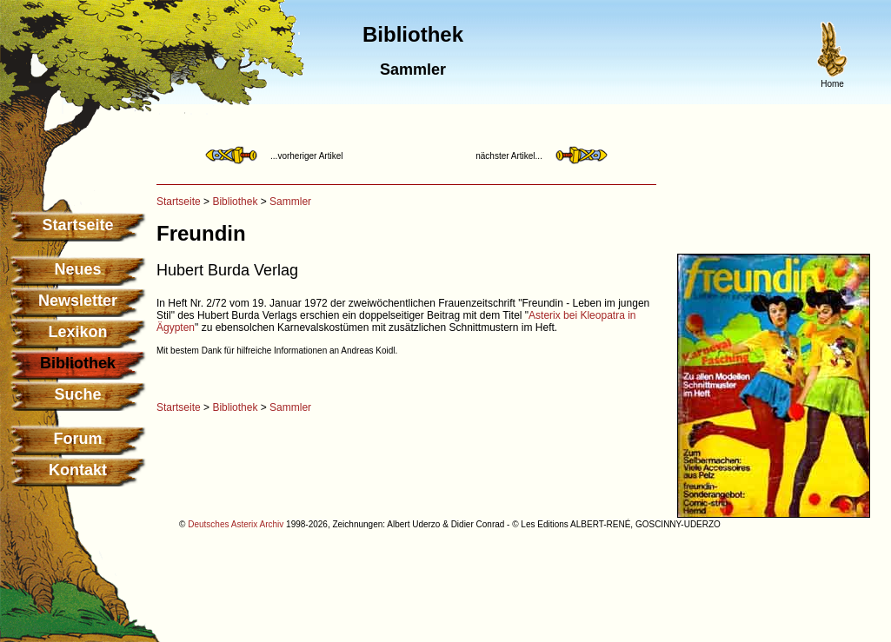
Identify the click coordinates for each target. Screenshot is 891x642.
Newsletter (77, 300)
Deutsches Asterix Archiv (235, 524)
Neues (77, 269)
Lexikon (77, 332)
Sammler (290, 201)
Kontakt (78, 470)
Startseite (77, 225)
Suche (77, 394)
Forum (78, 438)
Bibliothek (234, 201)
